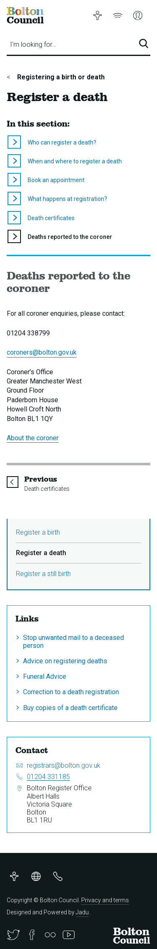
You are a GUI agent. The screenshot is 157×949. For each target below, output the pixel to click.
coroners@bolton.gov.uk (42, 352)
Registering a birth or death (60, 77)
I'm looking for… (33, 44)
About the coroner (33, 438)
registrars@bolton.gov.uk (63, 765)
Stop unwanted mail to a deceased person (73, 642)
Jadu (82, 912)
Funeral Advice (44, 676)
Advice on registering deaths (65, 661)
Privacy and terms (105, 900)
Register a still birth (43, 574)
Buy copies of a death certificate (70, 708)
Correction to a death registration (71, 692)
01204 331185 (48, 777)
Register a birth (38, 532)
